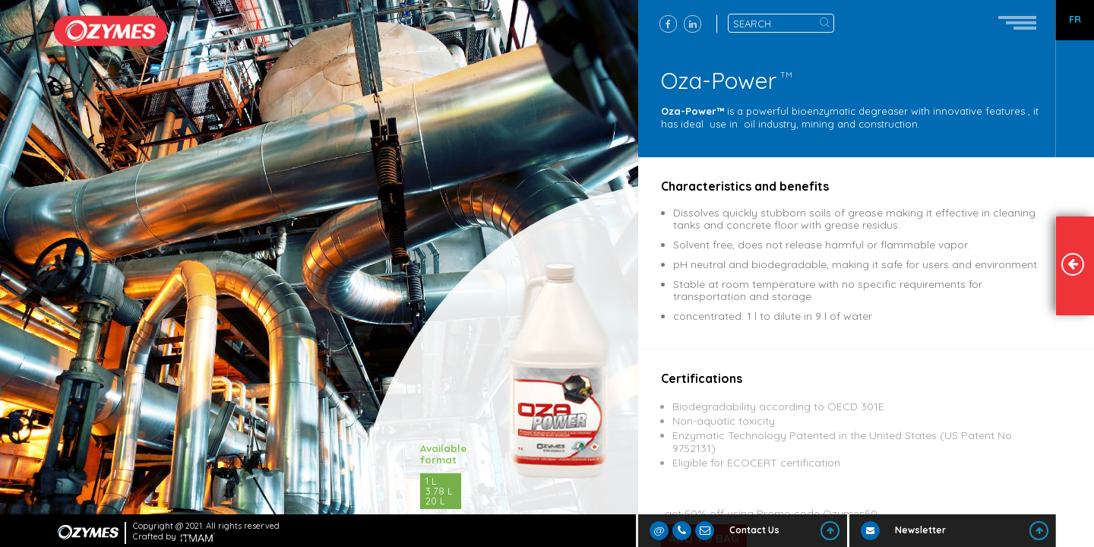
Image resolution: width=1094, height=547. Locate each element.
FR (1075, 19)
